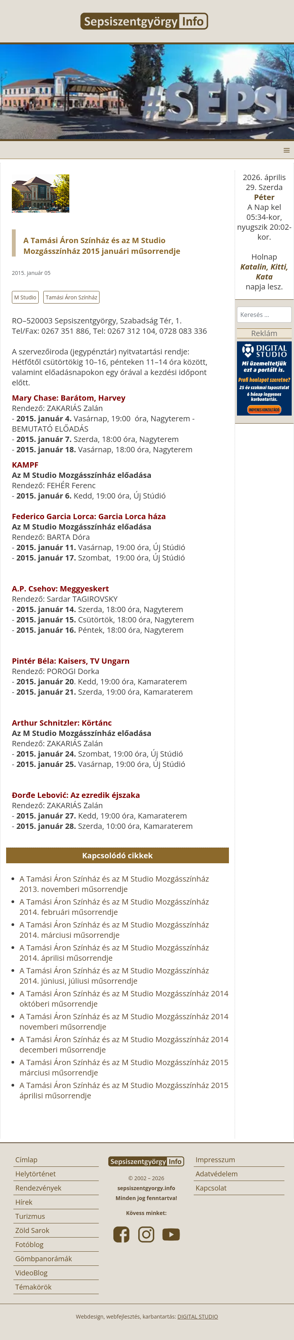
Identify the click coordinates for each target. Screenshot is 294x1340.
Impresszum (215, 1159)
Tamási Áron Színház (71, 297)
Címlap (26, 1159)
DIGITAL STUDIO (198, 1316)
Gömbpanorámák (43, 1258)
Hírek (24, 1202)
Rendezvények (38, 1187)
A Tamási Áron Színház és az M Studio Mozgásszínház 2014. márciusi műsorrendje (114, 929)
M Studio (25, 297)
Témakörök (33, 1286)
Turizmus (30, 1216)
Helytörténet (35, 1173)
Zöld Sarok (32, 1230)
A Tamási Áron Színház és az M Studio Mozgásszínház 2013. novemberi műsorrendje (114, 884)
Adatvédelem (217, 1173)
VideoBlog (31, 1272)
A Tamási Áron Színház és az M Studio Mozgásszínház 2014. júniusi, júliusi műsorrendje (114, 975)
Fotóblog (29, 1244)
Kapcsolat (211, 1187)
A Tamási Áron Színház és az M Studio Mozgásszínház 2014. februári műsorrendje (114, 907)
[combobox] (264, 315)
